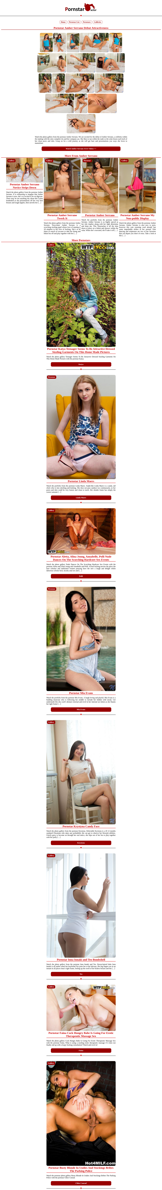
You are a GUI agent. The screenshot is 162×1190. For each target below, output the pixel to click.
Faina (81, 1050)
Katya (81, 364)
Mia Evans (81, 709)
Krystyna (81, 843)
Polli (81, 576)
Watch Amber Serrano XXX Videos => (81, 149)
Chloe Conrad (80, 1183)
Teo (81, 974)
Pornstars (87, 22)
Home (63, 22)
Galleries (97, 22)
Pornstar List (74, 22)
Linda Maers (81, 498)
